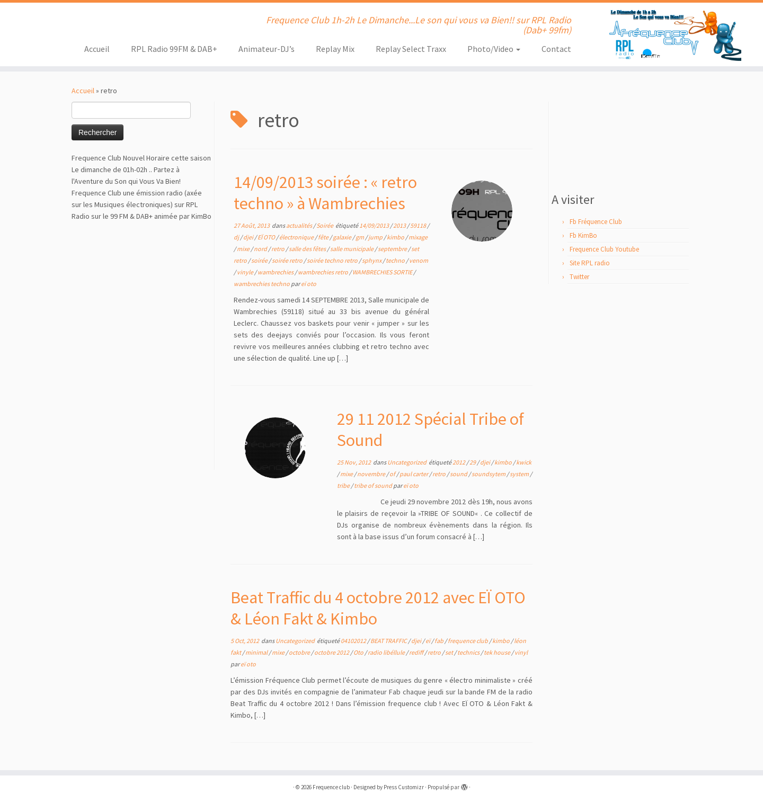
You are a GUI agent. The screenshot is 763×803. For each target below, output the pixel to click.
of (392, 474)
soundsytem (489, 474)
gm (360, 237)
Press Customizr (404, 787)
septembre (393, 249)
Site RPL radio (590, 262)
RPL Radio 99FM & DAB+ (174, 48)
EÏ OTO (267, 237)
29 (473, 462)
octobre (300, 652)
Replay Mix (335, 48)
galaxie (342, 237)
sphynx (372, 260)
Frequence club (331, 787)
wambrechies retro (323, 272)
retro (278, 249)
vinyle (245, 272)
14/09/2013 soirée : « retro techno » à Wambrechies (325, 193)
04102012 (354, 641)
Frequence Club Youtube (604, 249)
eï (428, 641)
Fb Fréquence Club (596, 221)
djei (248, 237)
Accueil (97, 48)
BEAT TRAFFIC (389, 641)
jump (376, 237)
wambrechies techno (262, 284)
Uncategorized (407, 462)
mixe (244, 249)
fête (324, 237)
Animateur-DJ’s (266, 48)
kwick (523, 462)
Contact (556, 48)
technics (469, 652)
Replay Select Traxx (411, 48)
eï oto (308, 284)
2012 (459, 462)
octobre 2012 (332, 652)
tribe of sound (373, 485)
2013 (400, 225)
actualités (299, 225)
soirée (260, 260)
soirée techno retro (333, 260)
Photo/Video (493, 48)
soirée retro (288, 260)
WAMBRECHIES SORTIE (382, 272)
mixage (418, 237)
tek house (497, 652)
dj (237, 237)
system (520, 474)
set (449, 652)
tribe (344, 485)
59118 (418, 225)
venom (418, 260)
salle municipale (352, 249)
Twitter (579, 276)
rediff (416, 652)
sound (459, 474)
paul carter (414, 474)
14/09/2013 (374, 225)
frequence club (468, 641)
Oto (359, 652)
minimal (257, 652)
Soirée (325, 225)
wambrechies (276, 272)
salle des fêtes (308, 249)
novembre (371, 474)
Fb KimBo (583, 235)
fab (439, 641)
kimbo (396, 237)
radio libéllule (387, 652)
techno (396, 260)
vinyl (521, 652)
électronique (297, 237)
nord (261, 249)
